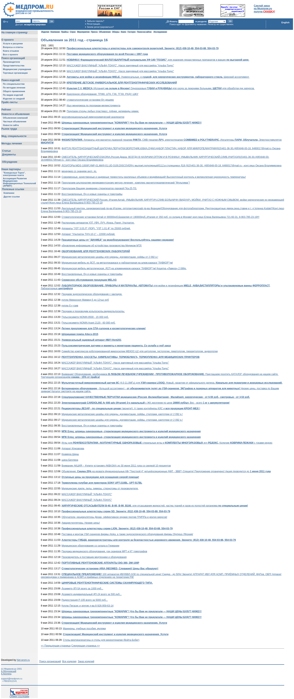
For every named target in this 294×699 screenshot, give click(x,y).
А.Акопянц (6, 673)
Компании (55, 32)
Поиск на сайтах (144, 32)
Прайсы (65, 32)
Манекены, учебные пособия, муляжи (84, 628)
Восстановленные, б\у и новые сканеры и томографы (92, 194)
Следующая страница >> (85, 645)
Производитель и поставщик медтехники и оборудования (94, 557)
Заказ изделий (86, 661)
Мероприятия (83, 32)
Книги (123, 32)
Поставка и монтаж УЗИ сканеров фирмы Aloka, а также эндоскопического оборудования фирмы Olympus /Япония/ (127, 534)
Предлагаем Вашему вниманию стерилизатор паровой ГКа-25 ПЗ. (99, 188)
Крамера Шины (70, 454)
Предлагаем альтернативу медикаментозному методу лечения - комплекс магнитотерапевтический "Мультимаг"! (126, 182)
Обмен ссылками (19, 695)
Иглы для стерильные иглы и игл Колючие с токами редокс (167, 442)
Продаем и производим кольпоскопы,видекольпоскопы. (93, 311)
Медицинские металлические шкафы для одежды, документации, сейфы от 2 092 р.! (110, 257)
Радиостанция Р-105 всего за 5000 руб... (85, 600)
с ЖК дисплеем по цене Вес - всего (146, 402)
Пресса (94, 32)
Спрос (72, 32)
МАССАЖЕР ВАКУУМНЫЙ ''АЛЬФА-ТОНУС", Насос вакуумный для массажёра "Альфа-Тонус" (120, 65)
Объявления (104, 32)
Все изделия (69, 661)
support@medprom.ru (11, 678)
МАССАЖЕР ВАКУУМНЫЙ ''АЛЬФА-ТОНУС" (87, 494)
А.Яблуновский (8, 671)
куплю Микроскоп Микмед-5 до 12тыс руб (85, 299)
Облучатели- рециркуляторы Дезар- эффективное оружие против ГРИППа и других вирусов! (114, 517)
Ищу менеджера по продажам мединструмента (93, 105)
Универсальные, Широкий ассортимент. (158, 77)
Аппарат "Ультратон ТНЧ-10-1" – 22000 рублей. (88, 234)
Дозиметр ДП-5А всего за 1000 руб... (82, 588)
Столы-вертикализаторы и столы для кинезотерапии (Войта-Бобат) (101, 640)
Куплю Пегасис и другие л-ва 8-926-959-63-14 (88, 605)
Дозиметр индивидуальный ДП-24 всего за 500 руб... (92, 594)
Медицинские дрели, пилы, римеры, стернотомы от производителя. (100, 488)
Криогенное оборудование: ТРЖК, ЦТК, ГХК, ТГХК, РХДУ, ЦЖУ (102, 94)
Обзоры (116, 32)
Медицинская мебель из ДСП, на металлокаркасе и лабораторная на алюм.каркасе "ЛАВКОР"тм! (117, 262)
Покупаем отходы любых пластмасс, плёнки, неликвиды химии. (103, 111)
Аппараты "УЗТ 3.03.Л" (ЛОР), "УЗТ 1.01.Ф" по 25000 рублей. (96, 228)
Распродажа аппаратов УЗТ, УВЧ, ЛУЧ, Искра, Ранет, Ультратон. (98, 222)
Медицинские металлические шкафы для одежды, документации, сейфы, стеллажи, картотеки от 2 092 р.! (122, 414)
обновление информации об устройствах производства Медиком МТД (101, 245)
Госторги (131, 32)
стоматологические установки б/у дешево (90, 99)
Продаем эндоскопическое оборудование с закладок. (92, 294)
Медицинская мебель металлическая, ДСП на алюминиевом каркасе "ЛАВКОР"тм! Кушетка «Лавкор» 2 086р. (124, 268)
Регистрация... (94, 24)
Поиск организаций (50, 661)
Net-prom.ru (23, 660)
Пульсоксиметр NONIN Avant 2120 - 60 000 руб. (89, 322)
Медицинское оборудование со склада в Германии (90, 545)
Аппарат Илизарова (73, 448)
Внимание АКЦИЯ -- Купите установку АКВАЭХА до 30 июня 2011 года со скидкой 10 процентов (116, 465)
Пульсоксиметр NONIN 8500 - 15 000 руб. (85, 317)
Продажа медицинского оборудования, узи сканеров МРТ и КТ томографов (104, 551)
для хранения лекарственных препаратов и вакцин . (158, 59)
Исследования (160, 32)
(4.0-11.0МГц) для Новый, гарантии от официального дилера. (172, 382)
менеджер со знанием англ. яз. (79, 171)
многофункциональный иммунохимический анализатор (93, 117)
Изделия (45, 32)
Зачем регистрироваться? (100, 27)
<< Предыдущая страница (56, 645)
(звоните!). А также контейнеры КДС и (131, 408)
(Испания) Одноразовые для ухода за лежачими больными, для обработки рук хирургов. (161, 88)
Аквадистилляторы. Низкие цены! (81, 522)
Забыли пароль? (95, 21)
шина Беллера (70, 460)
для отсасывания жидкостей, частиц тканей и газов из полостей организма (155, 505)
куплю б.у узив (70, 305)
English (285, 22)
